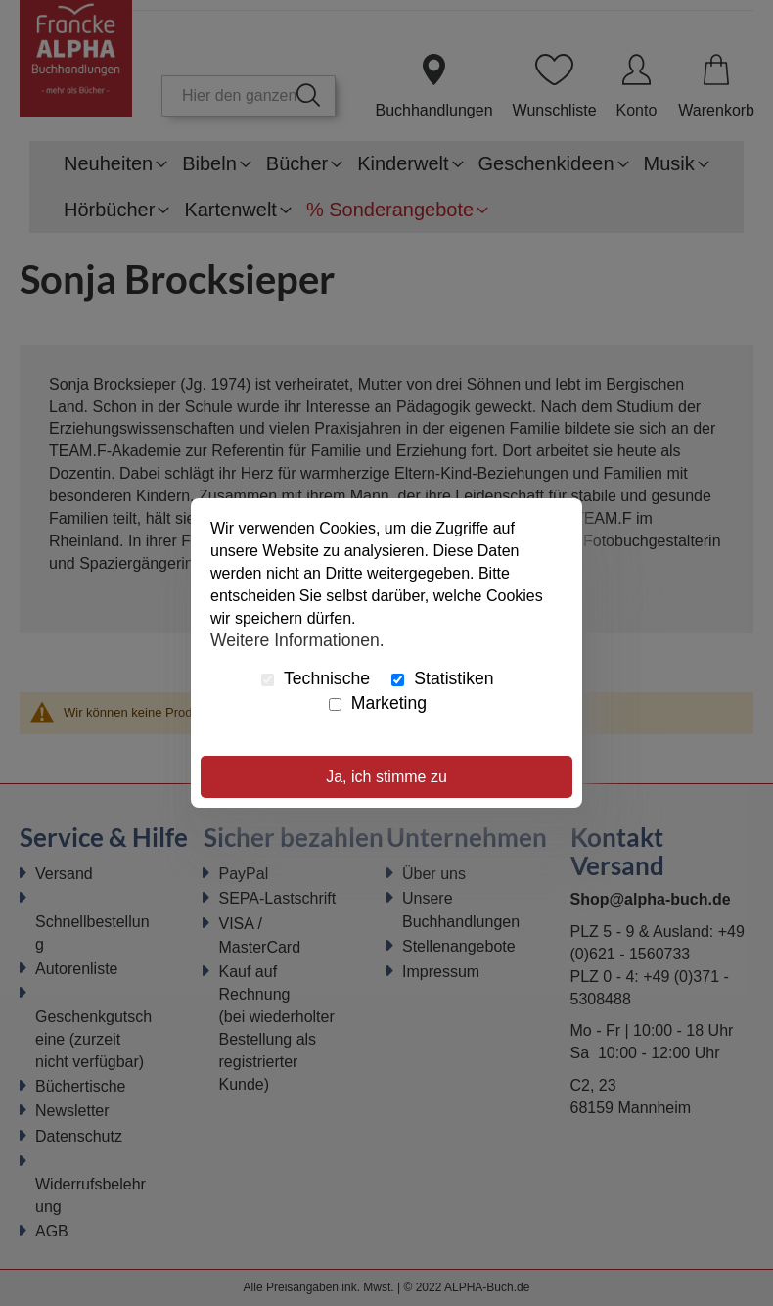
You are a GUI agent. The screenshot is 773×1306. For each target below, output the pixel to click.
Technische (315, 678)
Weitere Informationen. (297, 639)
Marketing (378, 703)
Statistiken (442, 678)
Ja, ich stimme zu (386, 777)
